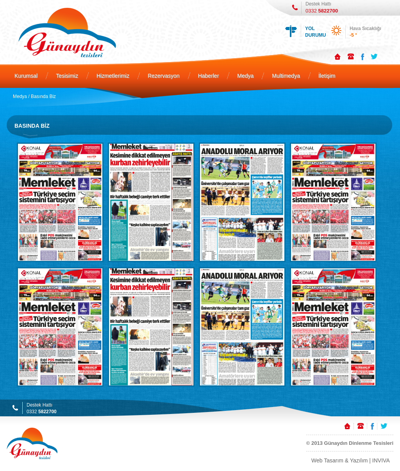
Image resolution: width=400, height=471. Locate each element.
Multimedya (286, 76)
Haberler (208, 76)
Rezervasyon (164, 76)
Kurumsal (26, 76)
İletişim (327, 76)
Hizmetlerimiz (112, 76)
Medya (245, 76)
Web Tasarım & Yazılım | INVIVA (350, 460)
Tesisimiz (67, 76)
